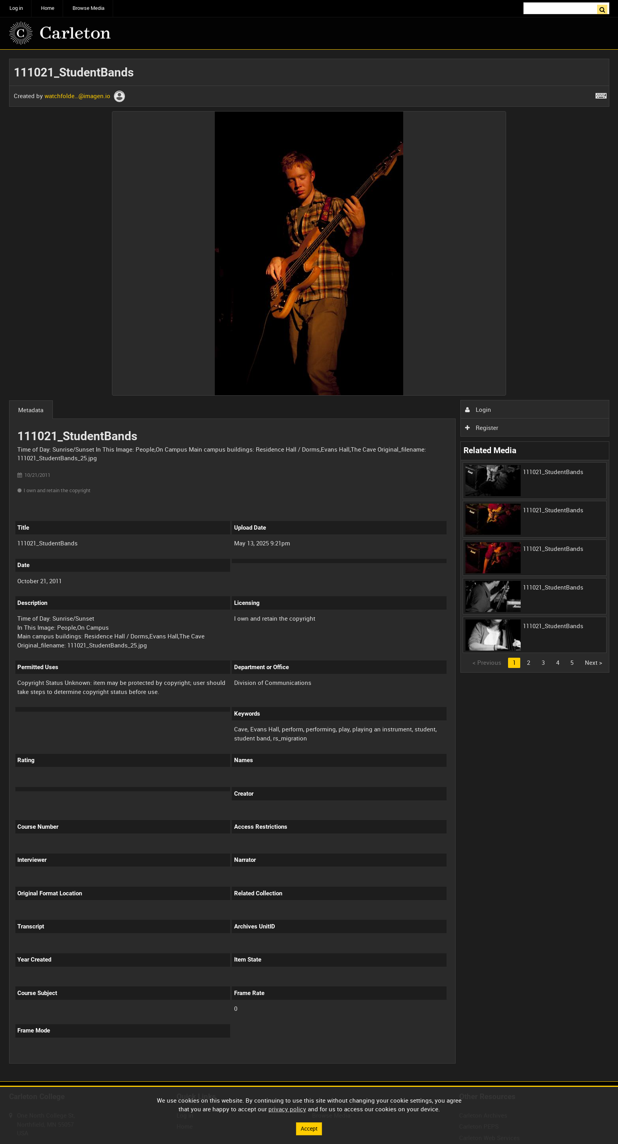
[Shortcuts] (601, 94)
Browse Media (88, 8)
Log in (16, 8)
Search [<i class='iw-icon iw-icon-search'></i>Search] (604, 8)
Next (593, 662)
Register (481, 428)
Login (478, 409)
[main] (309, 566)
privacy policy (287, 1108)
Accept (309, 1128)
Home (47, 8)
